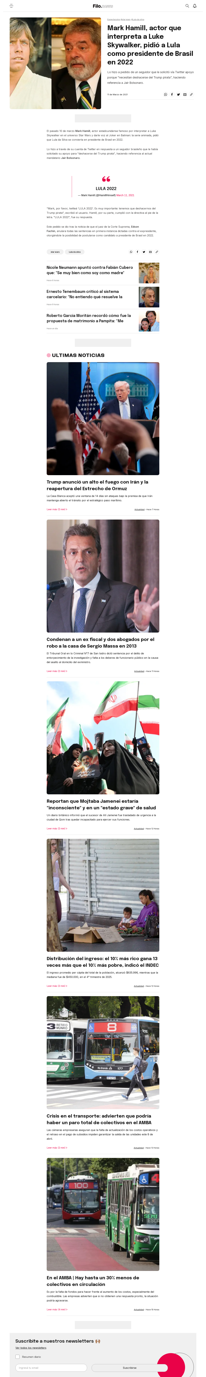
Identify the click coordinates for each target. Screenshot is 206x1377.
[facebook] (172, 94)
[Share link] (191, 94)
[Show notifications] (195, 6)
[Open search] (187, 6)
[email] (184, 94)
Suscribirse (129, 1367)
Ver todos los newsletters (30, 1347)
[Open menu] (11, 6)
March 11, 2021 (125, 195)
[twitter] (178, 94)
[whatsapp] (165, 94)
